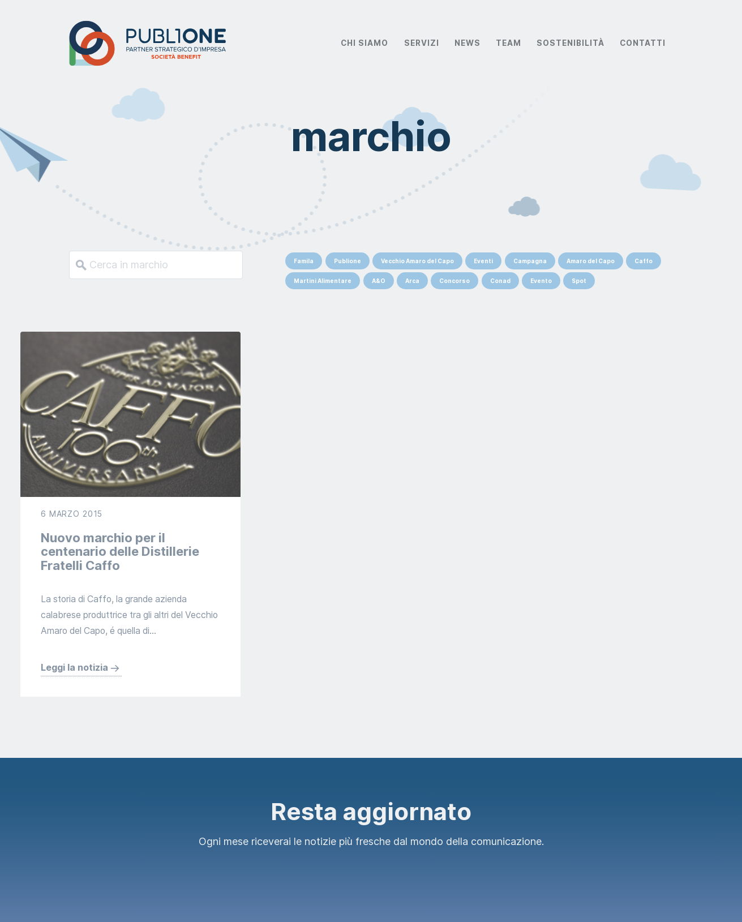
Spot (579, 280)
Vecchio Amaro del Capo (417, 261)
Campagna (530, 261)
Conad (500, 280)
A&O (378, 280)
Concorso (454, 280)
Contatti (643, 43)
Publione (347, 261)
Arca (412, 280)
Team (508, 43)
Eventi (483, 261)
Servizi (421, 43)
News (467, 43)
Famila (304, 261)
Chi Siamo (364, 43)
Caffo (643, 261)
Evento (541, 280)
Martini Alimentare (322, 280)
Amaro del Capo (591, 261)
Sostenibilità (570, 43)
